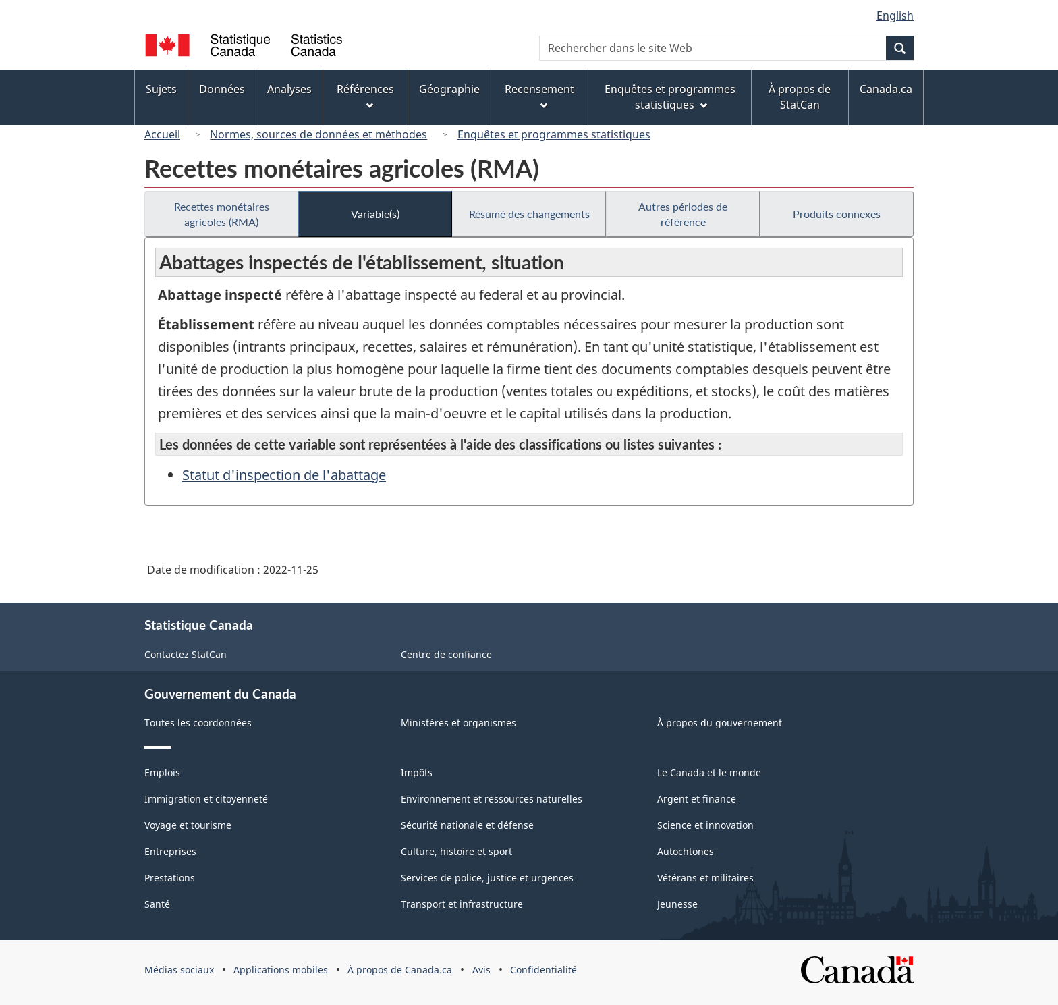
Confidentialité (543, 969)
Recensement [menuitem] (539, 95)
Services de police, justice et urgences (487, 877)
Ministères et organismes (458, 722)
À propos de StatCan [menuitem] (800, 97)
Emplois (162, 772)
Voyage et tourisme (187, 825)
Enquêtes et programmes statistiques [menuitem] (670, 97)
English (895, 15)
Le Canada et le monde (709, 772)
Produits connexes (837, 213)
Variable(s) (375, 213)
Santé (157, 904)
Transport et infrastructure (462, 904)
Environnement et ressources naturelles (491, 798)
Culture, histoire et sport (456, 851)
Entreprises (170, 851)
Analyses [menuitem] (289, 89)
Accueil (162, 134)
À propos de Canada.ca (399, 969)
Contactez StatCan (185, 654)
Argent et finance (696, 798)
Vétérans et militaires (705, 877)
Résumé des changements (529, 213)
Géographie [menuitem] (449, 89)
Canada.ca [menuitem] (886, 89)
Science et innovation (705, 825)
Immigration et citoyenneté (206, 798)
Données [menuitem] (222, 89)
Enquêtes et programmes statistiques (553, 134)
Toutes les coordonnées (198, 722)
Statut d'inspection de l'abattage (284, 475)
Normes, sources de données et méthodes (318, 134)
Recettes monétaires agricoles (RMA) (221, 214)
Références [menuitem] (365, 95)
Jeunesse (677, 904)
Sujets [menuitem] (161, 89)
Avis (481, 969)
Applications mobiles (280, 969)
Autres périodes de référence (682, 214)
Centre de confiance (446, 654)
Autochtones (685, 851)
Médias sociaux (179, 969)
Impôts (417, 772)
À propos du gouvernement (719, 722)
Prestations (169, 877)
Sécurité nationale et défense (467, 825)
